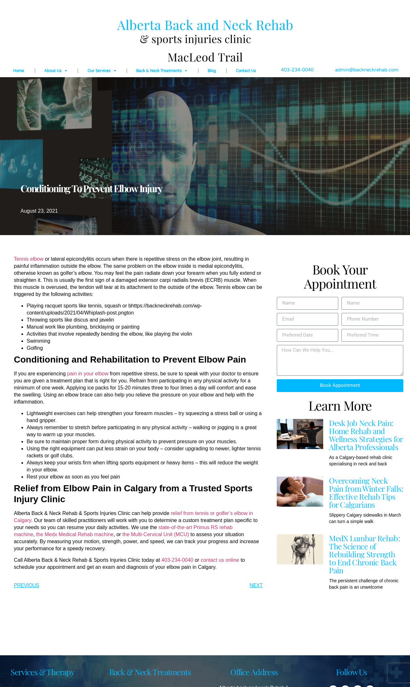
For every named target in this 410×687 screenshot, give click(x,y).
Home (18, 71)
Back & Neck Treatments (161, 71)
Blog (212, 71)
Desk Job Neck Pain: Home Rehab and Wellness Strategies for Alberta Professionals (366, 435)
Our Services (101, 71)
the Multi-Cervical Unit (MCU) (155, 534)
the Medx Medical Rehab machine (75, 534)
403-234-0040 (177, 560)
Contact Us (246, 71)
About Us (55, 71)
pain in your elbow (88, 373)
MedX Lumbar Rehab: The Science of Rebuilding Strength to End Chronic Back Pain (364, 554)
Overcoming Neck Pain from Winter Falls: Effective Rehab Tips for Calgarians (366, 492)
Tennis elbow (29, 259)
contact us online (220, 560)
